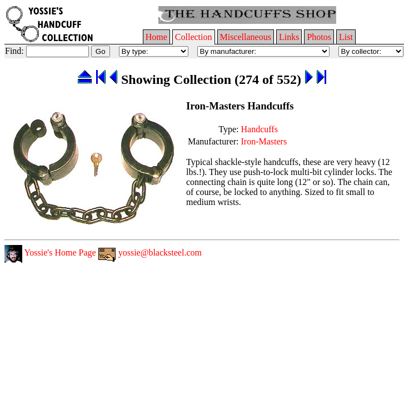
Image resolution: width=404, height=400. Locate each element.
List (346, 37)
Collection (193, 37)
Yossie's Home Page (50, 252)
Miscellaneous (245, 37)
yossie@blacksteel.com (150, 252)
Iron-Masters (264, 141)
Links (289, 37)
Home (156, 37)
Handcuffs (259, 129)
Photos (319, 37)
